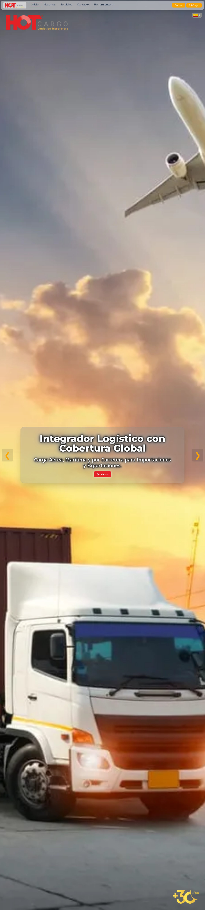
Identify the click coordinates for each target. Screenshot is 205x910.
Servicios (102, 474)
